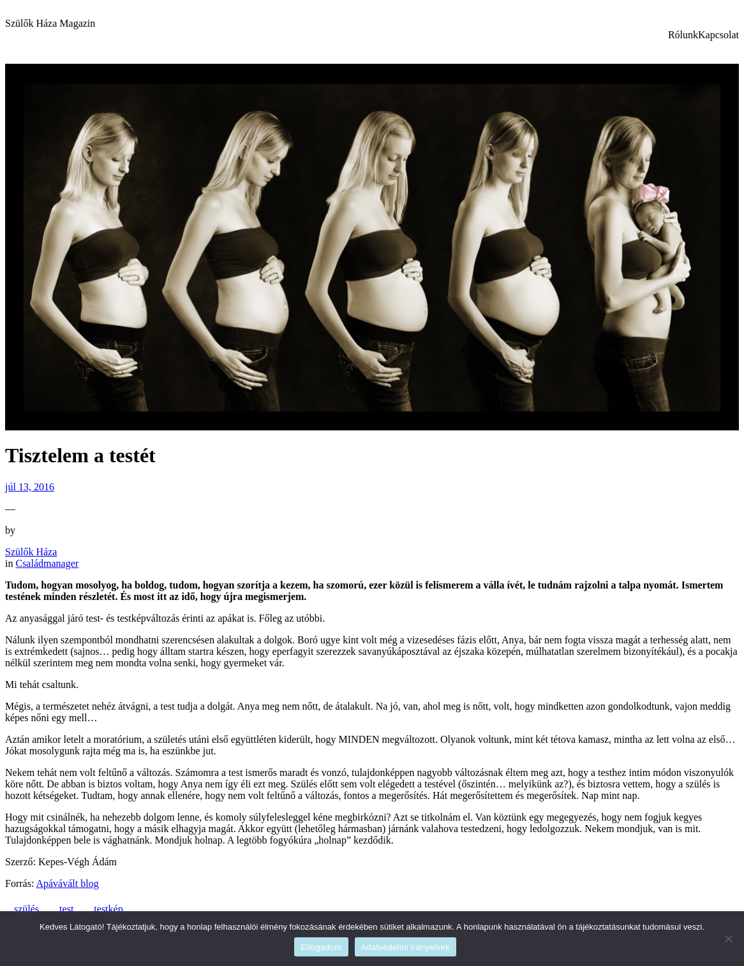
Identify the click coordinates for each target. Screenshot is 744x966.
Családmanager (46, 563)
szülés (26, 909)
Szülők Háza (31, 551)
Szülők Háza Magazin (50, 23)
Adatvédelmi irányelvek (405, 947)
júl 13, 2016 (29, 486)
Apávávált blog (67, 883)
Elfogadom (321, 947)
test (66, 909)
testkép (108, 909)
